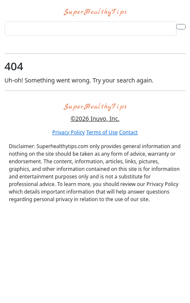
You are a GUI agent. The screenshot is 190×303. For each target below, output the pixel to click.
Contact (128, 132)
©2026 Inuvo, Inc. (94, 118)
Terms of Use (102, 132)
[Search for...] (91, 28)
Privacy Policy (68, 132)
